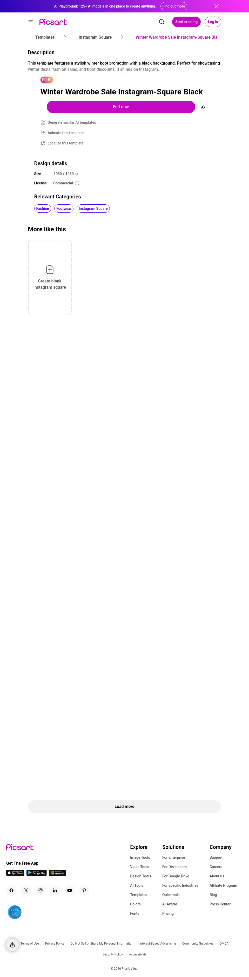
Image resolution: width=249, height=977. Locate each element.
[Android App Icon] (36, 874)
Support (216, 857)
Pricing (168, 913)
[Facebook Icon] (11, 890)
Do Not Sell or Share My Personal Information (102, 943)
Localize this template (66, 143)
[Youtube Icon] (69, 890)
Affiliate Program (223, 885)
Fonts (134, 913)
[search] (162, 22)
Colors (135, 904)
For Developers (174, 867)
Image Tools (140, 857)
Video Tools (139, 867)
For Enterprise (173, 857)
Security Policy (113, 954)
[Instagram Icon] (40, 890)
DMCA (224, 943)
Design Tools (140, 876)
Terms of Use (30, 943)
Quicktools (171, 895)
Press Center (220, 904)
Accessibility (137, 954)
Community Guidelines (197, 943)
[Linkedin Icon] (55, 890)
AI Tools (136, 885)
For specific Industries (180, 885)
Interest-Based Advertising (157, 943)
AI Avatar (169, 904)
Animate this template (66, 133)
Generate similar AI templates (72, 122)
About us (217, 876)
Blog (213, 895)
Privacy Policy (54, 943)
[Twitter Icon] (26, 890)
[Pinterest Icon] (84, 890)
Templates (138, 895)
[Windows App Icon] (57, 874)
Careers (216, 867)
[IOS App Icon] (15, 874)
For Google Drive (175, 876)
